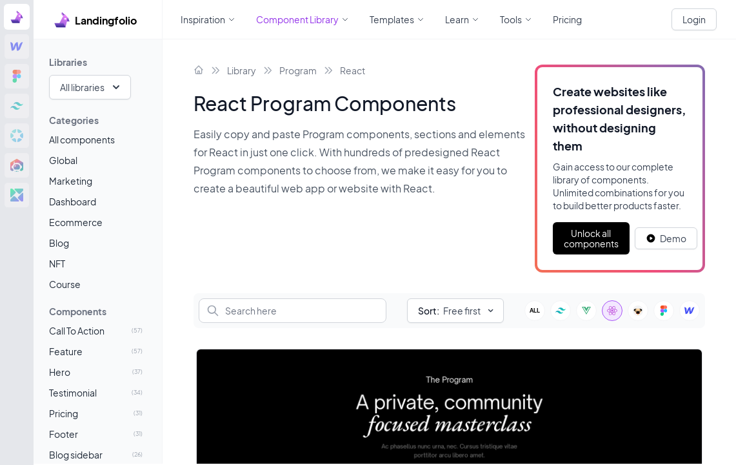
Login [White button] (694, 19)
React (352, 70)
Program (298, 70)
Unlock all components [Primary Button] (591, 238)
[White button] (666, 238)
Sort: (428, 310)
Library (241, 70)
